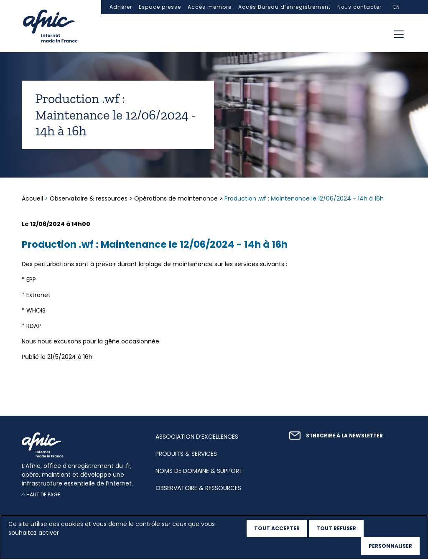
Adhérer (121, 7)
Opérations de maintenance (176, 198)
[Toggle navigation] (398, 34)
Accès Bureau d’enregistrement (284, 7)
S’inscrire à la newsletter (344, 435)
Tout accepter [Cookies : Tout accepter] (277, 528)
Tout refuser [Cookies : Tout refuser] (336, 528)
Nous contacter (359, 7)
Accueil (33, 198)
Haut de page (43, 495)
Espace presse (160, 7)
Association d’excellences (196, 436)
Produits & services (186, 454)
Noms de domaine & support (199, 471)
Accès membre (210, 7)
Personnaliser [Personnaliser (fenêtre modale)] (390, 545)
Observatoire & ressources (88, 198)
